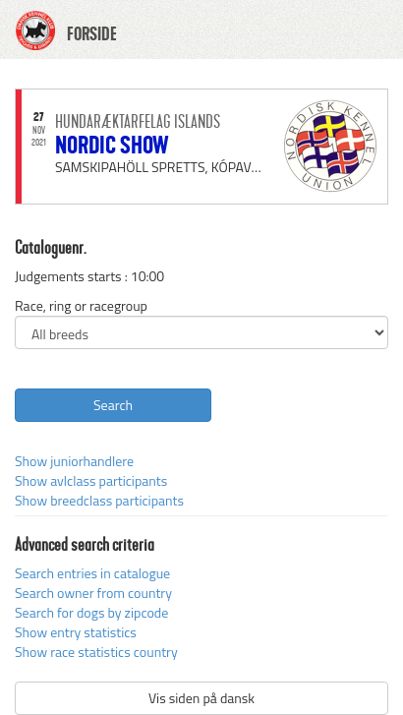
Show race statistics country (96, 651)
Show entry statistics (76, 632)
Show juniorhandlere (74, 460)
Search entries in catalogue (92, 573)
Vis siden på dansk (201, 697)
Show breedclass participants (99, 500)
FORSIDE (92, 34)
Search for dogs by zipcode (91, 612)
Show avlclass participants (91, 480)
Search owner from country (93, 592)
